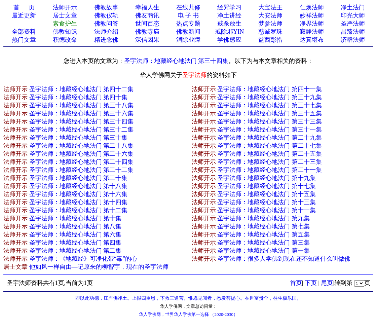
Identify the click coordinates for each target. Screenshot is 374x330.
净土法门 (353, 7)
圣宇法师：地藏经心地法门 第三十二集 (81, 129)
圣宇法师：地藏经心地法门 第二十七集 (269, 145)
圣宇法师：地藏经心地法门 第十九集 (266, 178)
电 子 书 (188, 15)
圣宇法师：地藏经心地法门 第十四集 (78, 202)
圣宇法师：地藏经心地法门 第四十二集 (81, 89)
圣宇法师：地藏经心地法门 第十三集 (266, 202)
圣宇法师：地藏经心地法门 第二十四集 (81, 161)
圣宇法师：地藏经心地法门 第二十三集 (269, 161)
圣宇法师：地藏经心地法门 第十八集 (78, 186)
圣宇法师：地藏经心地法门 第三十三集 (269, 121)
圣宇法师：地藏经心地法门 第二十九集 (269, 137)
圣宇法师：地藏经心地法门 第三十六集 (81, 113)
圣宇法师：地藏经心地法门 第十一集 (266, 210)
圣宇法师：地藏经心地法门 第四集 (75, 242)
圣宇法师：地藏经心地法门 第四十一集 (269, 89)
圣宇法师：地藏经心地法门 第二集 (75, 250)
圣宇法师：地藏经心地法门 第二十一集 (269, 170)
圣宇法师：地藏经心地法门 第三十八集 (81, 105)
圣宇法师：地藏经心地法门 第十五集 (266, 194)
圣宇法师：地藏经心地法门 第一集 (263, 250)
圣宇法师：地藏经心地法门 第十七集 (266, 186)
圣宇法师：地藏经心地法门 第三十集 (78, 137)
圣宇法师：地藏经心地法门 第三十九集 (269, 97)
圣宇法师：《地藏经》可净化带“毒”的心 (83, 258)
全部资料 (24, 31)
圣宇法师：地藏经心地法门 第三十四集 (176, 61)
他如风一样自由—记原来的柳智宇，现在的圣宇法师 (99, 266)
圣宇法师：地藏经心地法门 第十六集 (78, 194)
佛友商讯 (147, 15)
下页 (311, 283)
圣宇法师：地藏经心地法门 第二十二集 (81, 170)
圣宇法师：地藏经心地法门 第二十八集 (81, 145)
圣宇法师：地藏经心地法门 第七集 (263, 226)
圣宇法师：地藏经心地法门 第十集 (75, 218)
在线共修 (188, 7)
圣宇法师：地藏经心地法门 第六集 (75, 234)
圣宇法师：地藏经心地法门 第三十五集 (269, 113)
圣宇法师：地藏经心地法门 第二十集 (78, 178)
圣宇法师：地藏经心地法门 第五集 (263, 234)
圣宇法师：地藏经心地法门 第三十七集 (269, 105)
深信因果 (147, 39)
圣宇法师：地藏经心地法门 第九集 (263, 218)
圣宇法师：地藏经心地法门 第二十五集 (269, 153)
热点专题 (188, 23)
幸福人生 (147, 7)
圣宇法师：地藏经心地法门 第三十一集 (269, 129)
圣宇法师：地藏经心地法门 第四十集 (78, 97)
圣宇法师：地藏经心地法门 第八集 (75, 226)
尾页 (327, 283)
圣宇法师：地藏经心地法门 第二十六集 (81, 153)
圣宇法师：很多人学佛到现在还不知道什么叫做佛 (283, 258)
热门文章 (24, 39)
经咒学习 (229, 7)
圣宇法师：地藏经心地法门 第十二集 (78, 210)
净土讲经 (229, 15)
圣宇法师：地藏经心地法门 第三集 (263, 242)
